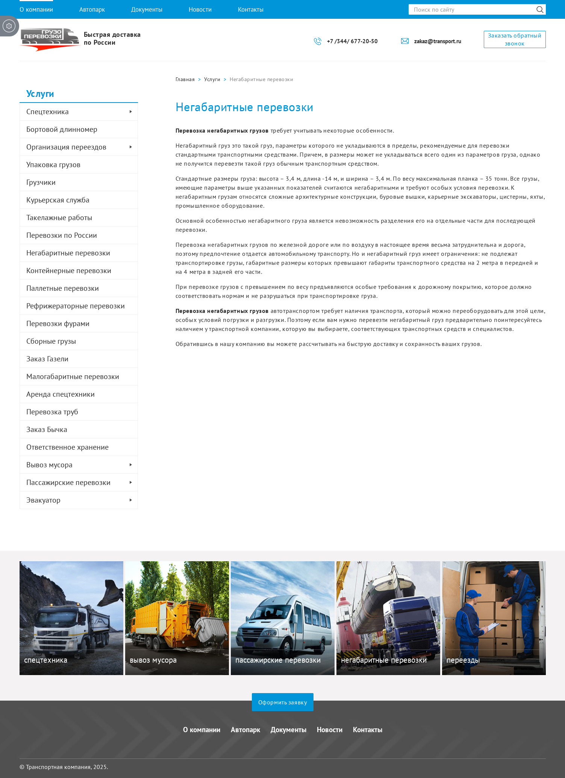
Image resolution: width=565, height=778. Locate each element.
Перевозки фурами (57, 323)
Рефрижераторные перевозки (75, 306)
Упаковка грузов (53, 164)
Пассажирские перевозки (82, 482)
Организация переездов (82, 147)
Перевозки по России (61, 235)
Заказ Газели (47, 359)
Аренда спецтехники (60, 394)
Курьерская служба (57, 200)
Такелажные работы (59, 217)
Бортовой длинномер (61, 129)
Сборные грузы (51, 341)
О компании (36, 9)
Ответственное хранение (67, 447)
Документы (146, 9)
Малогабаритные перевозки (72, 376)
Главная (185, 79)
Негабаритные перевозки (68, 253)
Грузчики (41, 182)
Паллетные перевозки (62, 288)
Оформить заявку (282, 702)
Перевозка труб (52, 412)
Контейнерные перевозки (68, 270)
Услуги (212, 79)
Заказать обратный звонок (515, 39)
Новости (200, 9)
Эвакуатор (82, 500)
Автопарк (92, 9)
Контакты (251, 9)
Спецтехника (82, 111)
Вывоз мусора (82, 464)
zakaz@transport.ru (437, 41)
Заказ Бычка (46, 429)
